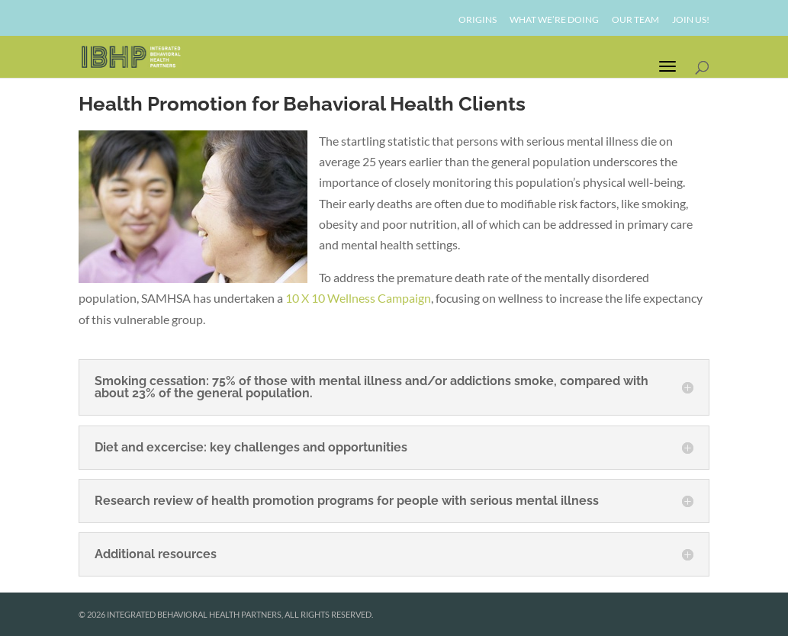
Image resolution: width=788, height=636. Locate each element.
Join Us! (690, 20)
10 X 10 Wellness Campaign (358, 298)
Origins (477, 20)
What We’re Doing (554, 20)
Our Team (635, 20)
